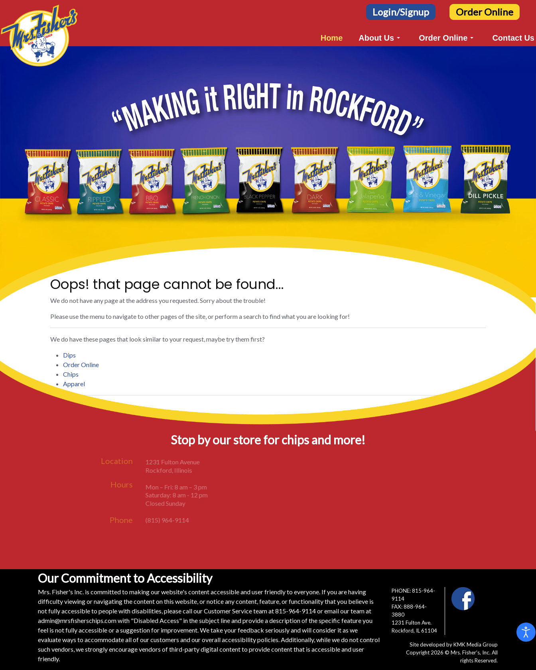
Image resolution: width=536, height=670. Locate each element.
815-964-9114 (295, 611)
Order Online (484, 12)
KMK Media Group (475, 644)
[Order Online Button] (484, 11)
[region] (268, 171)
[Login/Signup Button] (400, 11)
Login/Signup (400, 12)
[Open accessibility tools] (526, 632)
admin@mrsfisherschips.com (77, 620)
